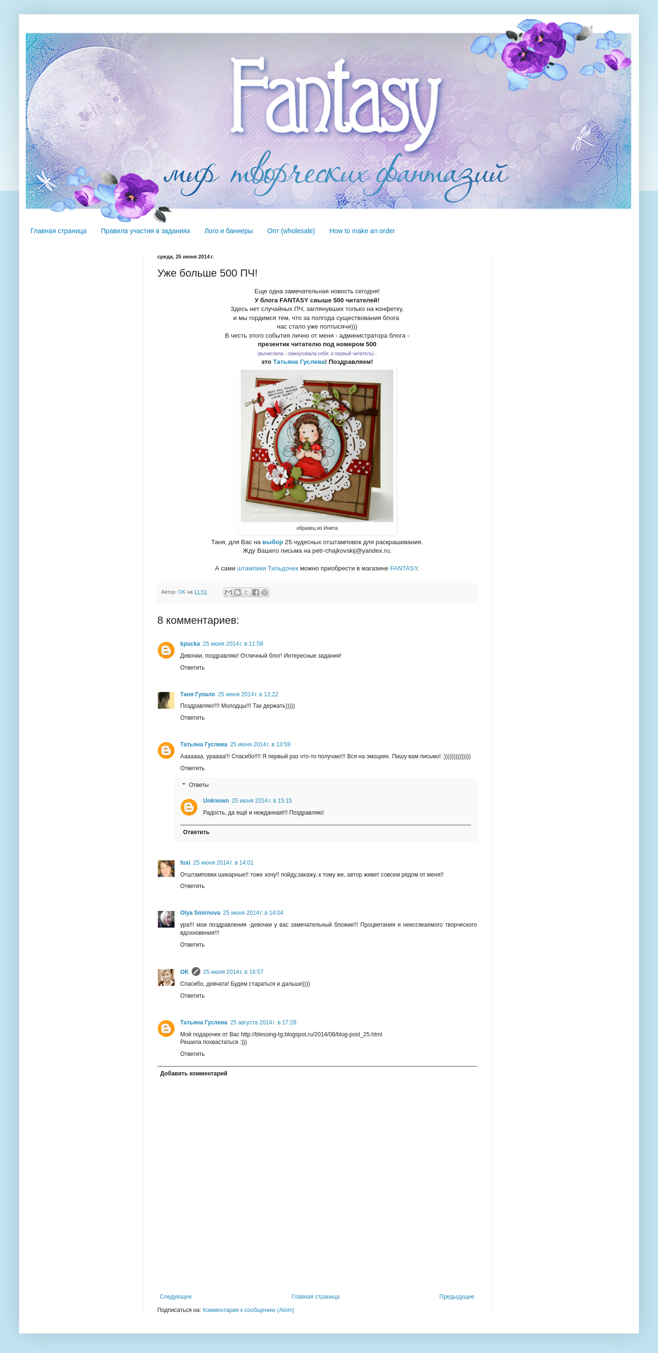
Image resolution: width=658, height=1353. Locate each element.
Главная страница (59, 231)
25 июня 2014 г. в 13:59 (260, 744)
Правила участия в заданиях (145, 231)
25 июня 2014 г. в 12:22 (248, 694)
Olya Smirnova (200, 912)
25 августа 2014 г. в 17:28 (263, 1022)
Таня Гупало (197, 694)
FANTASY (403, 568)
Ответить (192, 667)
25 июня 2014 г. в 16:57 (233, 972)
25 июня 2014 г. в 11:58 (233, 643)
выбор (273, 542)
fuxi (185, 862)
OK (184, 972)
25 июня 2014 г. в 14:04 (253, 912)
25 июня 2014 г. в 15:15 (262, 800)
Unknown (216, 800)
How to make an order (362, 231)
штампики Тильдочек (267, 568)
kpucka (190, 643)
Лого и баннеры (229, 231)
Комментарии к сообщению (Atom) (248, 1310)
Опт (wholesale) (291, 231)
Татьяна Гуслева (299, 361)
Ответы (198, 785)
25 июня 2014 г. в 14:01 (223, 862)
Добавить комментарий (193, 1073)
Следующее (176, 1296)
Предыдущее (457, 1296)
